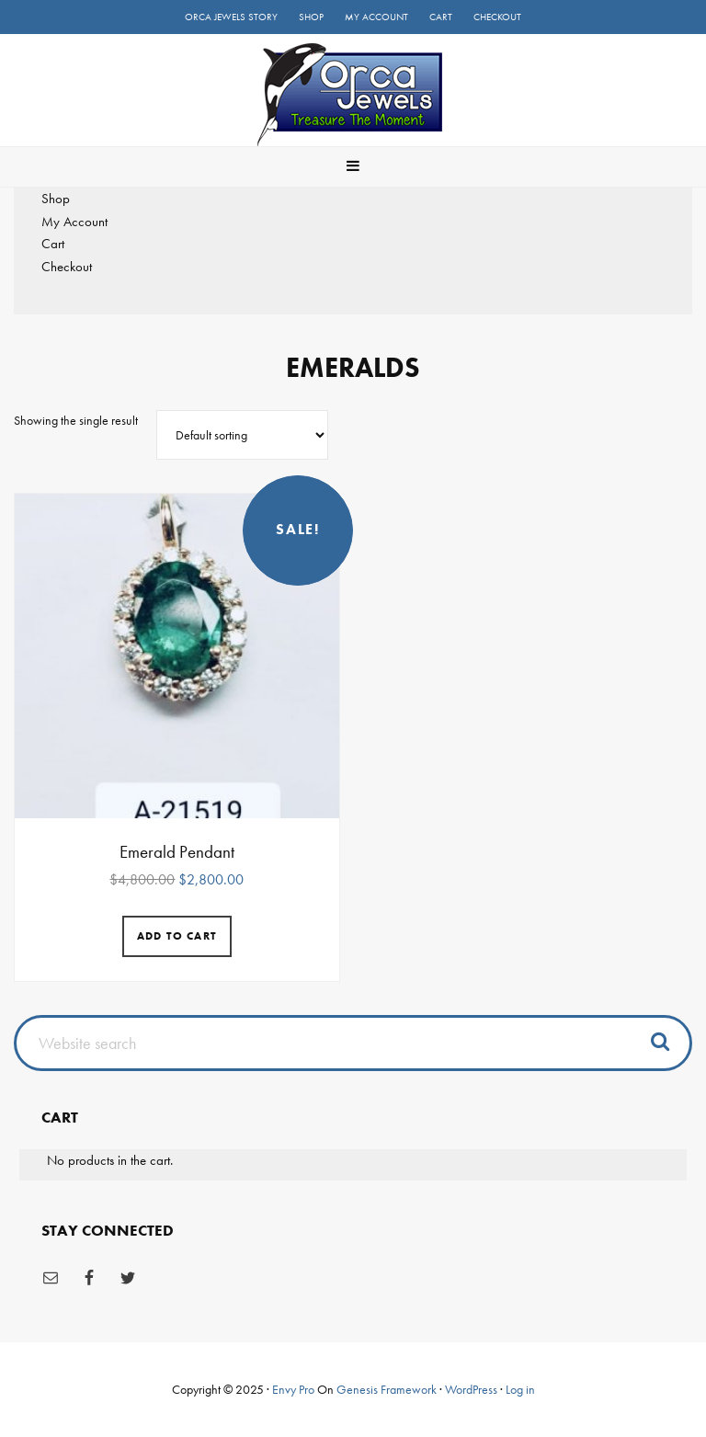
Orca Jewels (353, 94)
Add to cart (177, 936)
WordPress (471, 1389)
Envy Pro (293, 1389)
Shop (55, 198)
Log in (520, 1389)
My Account (74, 221)
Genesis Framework (386, 1389)
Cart (52, 243)
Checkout (66, 266)
